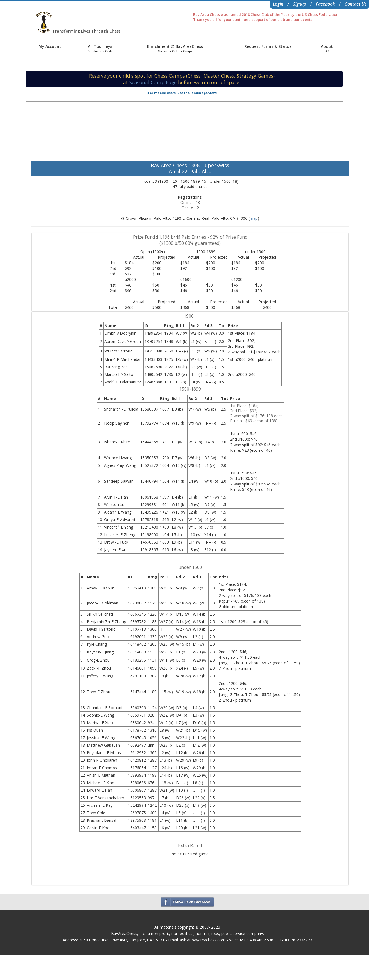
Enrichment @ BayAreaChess (175, 48)
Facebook (325, 4)
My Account (49, 46)
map (254, 218)
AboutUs (327, 48)
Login (278, 4)
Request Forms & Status (267, 46)
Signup (299, 4)
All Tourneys (100, 48)
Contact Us (355, 4)
